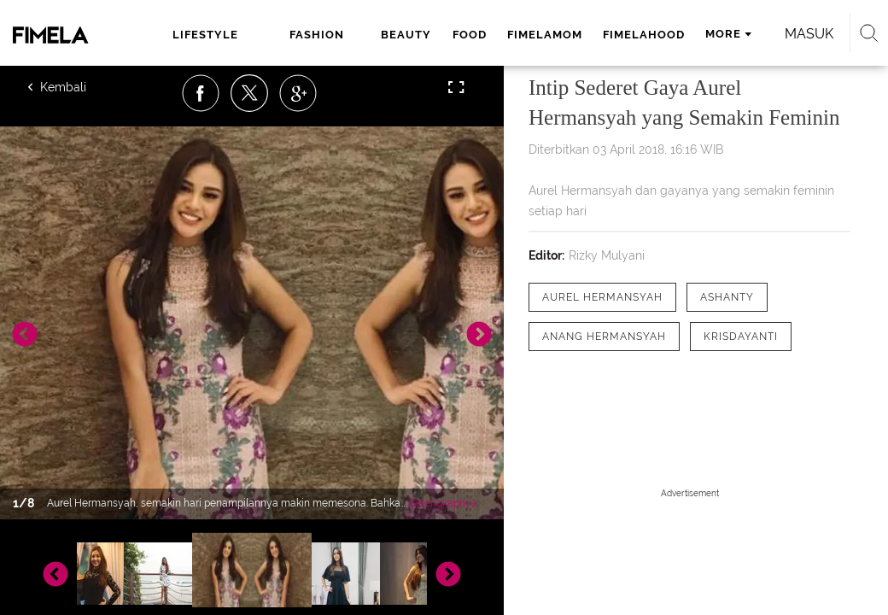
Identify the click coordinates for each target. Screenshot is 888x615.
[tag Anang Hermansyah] (604, 336)
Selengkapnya (443, 503)
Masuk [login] (809, 34)
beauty (406, 34)
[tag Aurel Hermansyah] (602, 297)
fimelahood (644, 34)
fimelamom (544, 34)
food (470, 34)
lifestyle (205, 34)
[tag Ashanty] (727, 297)
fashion (316, 34)
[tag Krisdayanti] (741, 336)
